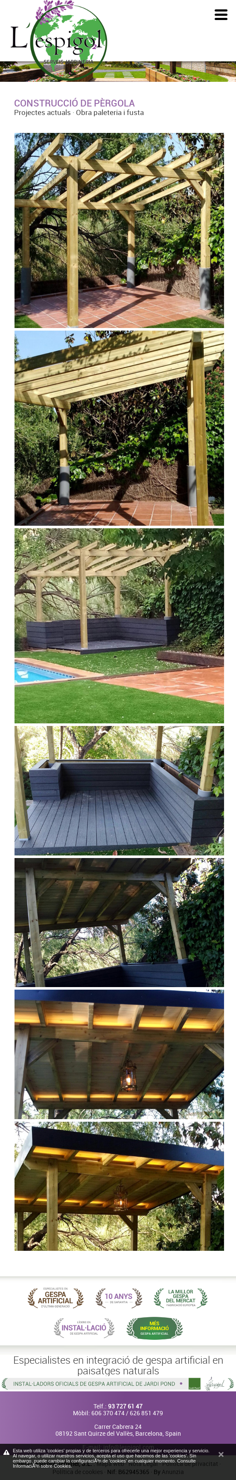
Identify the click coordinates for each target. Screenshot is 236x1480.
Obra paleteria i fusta (110, 112)
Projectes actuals (42, 112)
